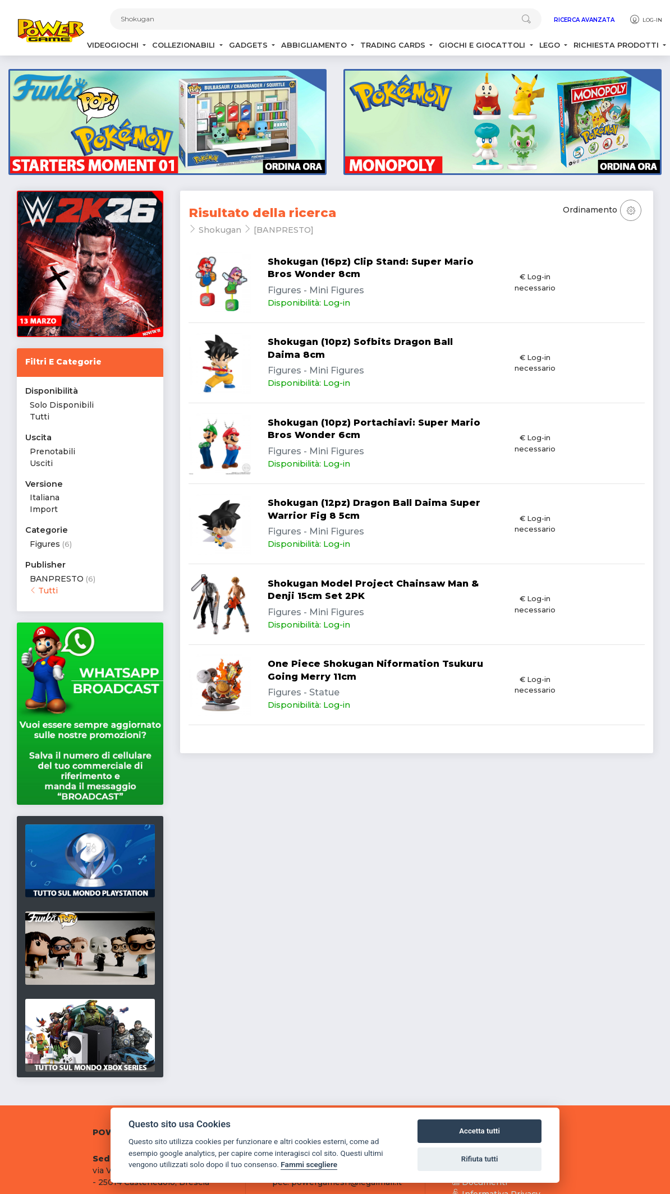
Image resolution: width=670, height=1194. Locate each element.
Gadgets (249, 45)
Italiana (44, 497)
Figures (45, 544)
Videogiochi (114, 45)
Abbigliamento (315, 45)
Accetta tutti (479, 1131)
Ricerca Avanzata (584, 20)
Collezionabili (184, 45)
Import (44, 509)
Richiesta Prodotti (617, 45)
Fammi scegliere (309, 1164)
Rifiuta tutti (479, 1159)
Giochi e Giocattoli (483, 45)
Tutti (39, 417)
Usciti (41, 463)
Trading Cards (394, 45)
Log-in (645, 19)
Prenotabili (52, 451)
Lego (550, 45)
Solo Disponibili (62, 405)
